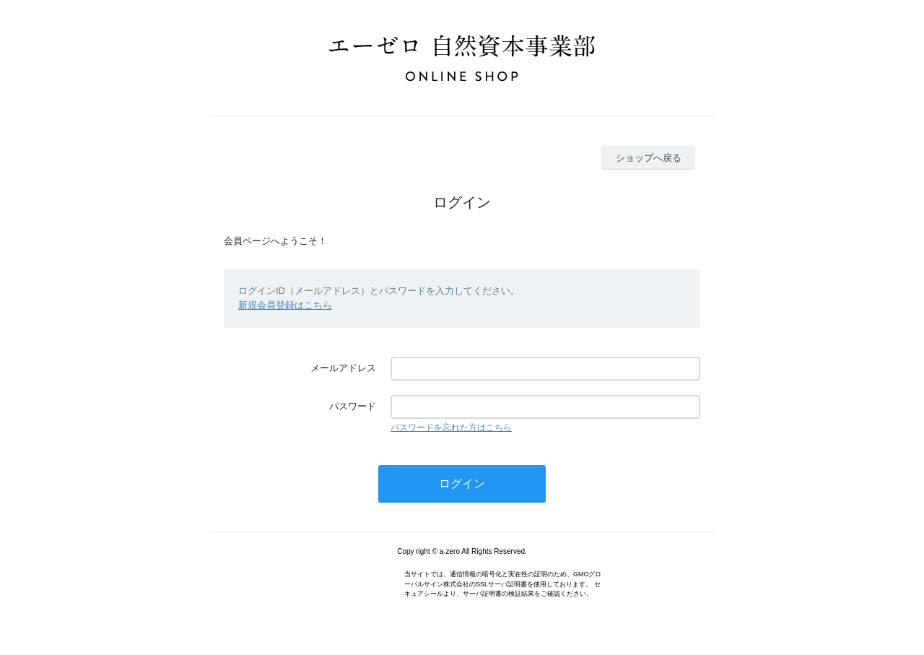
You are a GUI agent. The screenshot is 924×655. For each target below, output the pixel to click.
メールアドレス (343, 368)
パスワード (352, 406)
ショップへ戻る (648, 157)
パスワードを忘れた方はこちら (451, 427)
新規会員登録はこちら (285, 305)
